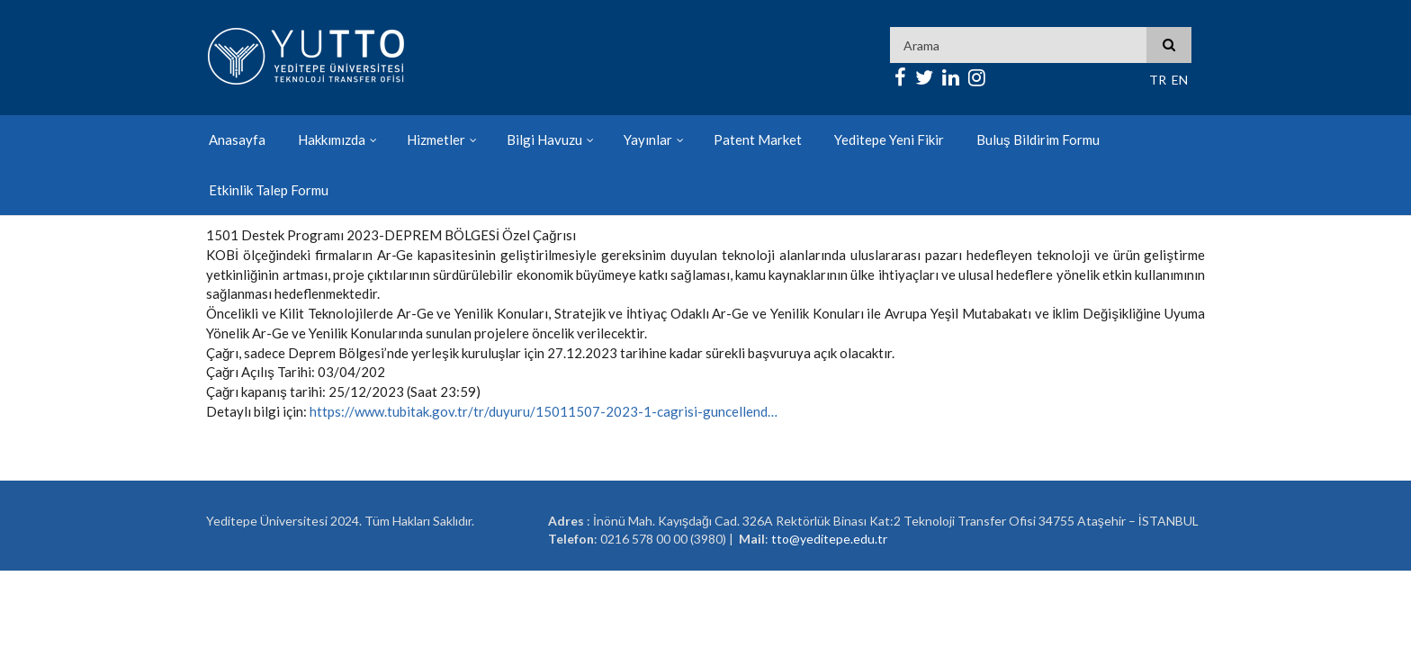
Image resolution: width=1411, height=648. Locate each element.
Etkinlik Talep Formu (268, 190)
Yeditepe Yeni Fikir (889, 139)
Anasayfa (237, 139)
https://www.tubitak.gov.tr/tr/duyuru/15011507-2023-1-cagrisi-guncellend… (543, 411)
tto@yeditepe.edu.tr (829, 538)
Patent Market (758, 139)
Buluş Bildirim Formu (1038, 139)
